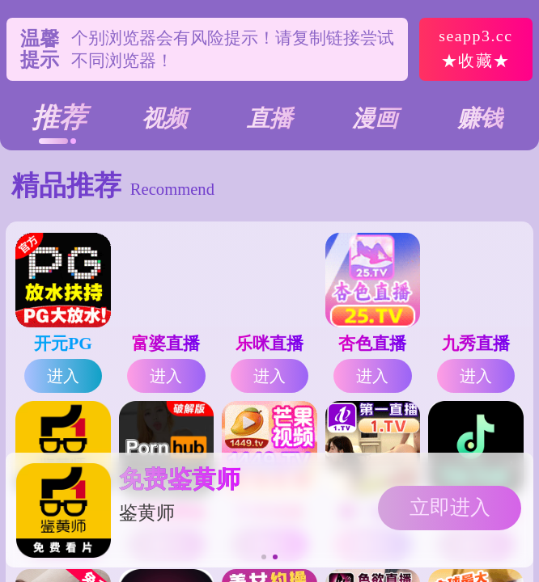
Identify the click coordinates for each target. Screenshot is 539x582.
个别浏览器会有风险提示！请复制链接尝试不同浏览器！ (232, 49)
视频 (164, 118)
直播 (269, 118)
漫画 (374, 118)
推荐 (59, 118)
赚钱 (480, 118)
